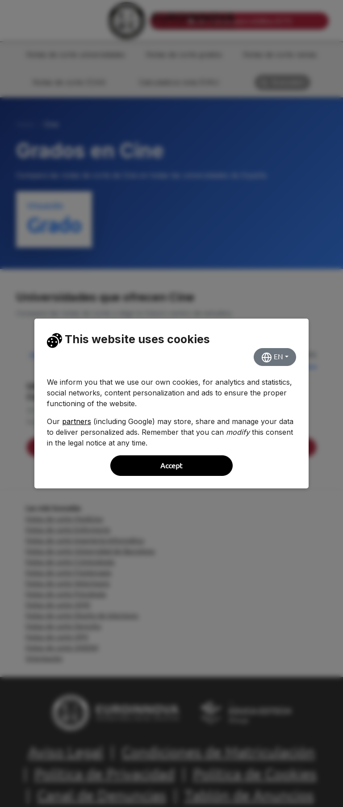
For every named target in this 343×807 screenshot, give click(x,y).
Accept (171, 466)
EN (272, 357)
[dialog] (171, 403)
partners (76, 421)
